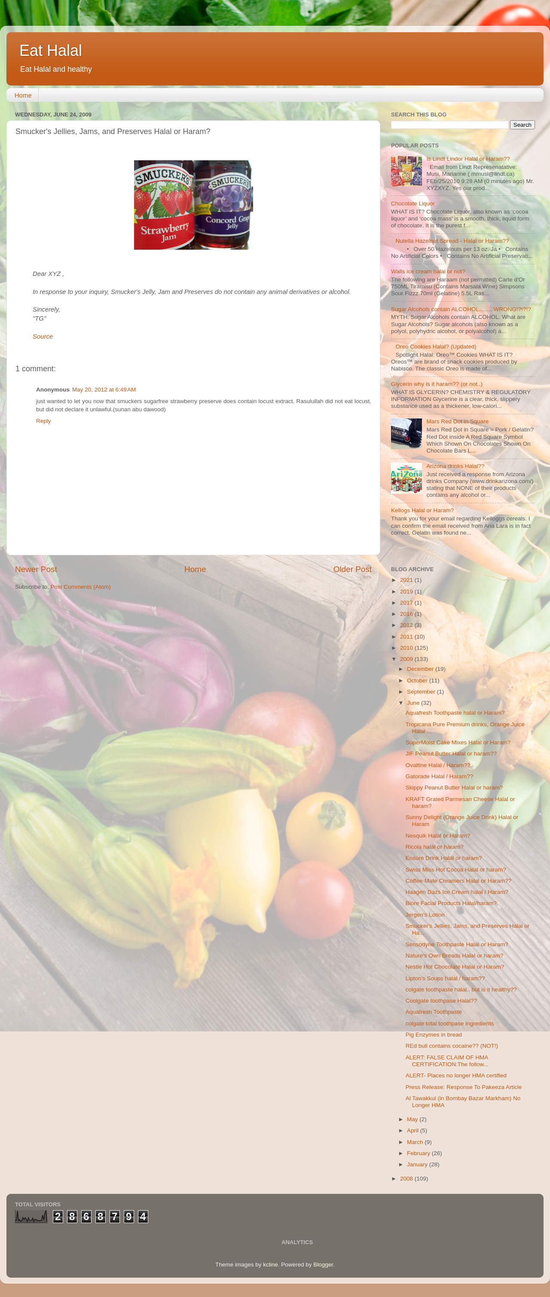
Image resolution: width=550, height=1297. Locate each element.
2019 (407, 591)
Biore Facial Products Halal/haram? (451, 903)
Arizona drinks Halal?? (455, 466)
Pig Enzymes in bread (434, 1034)
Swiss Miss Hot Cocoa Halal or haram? (456, 869)
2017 (407, 603)
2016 (407, 614)
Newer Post (36, 569)
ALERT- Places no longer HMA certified (456, 1075)
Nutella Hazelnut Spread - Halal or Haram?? (452, 241)
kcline (270, 1264)
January (418, 1164)
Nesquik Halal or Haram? (438, 835)
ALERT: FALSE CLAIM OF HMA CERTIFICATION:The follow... (447, 1061)
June (414, 703)
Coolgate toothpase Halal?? (441, 1000)
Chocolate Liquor (413, 203)
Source (43, 336)
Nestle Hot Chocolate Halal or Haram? (455, 967)
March (416, 1142)
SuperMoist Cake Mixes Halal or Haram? (458, 742)
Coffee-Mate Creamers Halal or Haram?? (459, 881)
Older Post (352, 569)
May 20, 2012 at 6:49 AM (104, 389)
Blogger (323, 1264)
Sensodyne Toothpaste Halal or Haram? (457, 944)
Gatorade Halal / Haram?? (440, 776)
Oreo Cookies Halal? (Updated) (435, 346)
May (413, 1119)
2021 (407, 580)
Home (23, 95)
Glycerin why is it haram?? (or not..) (437, 384)
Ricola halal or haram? (435, 847)
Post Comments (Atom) (81, 587)
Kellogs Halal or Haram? (422, 510)
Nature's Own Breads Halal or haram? (455, 955)
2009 (407, 659)
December (421, 669)
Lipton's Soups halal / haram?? (445, 978)
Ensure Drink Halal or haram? (444, 858)
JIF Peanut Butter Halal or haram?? (451, 753)
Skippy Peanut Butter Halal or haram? (454, 787)
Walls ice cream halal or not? (428, 271)
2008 (407, 1178)
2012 (407, 625)
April (413, 1130)
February (419, 1153)
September (422, 691)
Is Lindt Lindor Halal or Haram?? (468, 159)
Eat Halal (50, 50)
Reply (43, 421)
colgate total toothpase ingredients (450, 1023)
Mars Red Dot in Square (457, 421)
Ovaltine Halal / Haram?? (438, 765)
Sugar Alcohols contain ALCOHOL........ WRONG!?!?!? (461, 309)
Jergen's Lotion (425, 915)
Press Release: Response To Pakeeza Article (464, 1087)
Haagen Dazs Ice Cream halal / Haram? (457, 892)
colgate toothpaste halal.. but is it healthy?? (461, 989)
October (418, 680)
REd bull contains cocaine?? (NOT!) (452, 1046)
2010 (407, 648)
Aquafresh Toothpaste (434, 1012)
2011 (407, 636)
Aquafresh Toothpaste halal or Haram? (455, 713)
